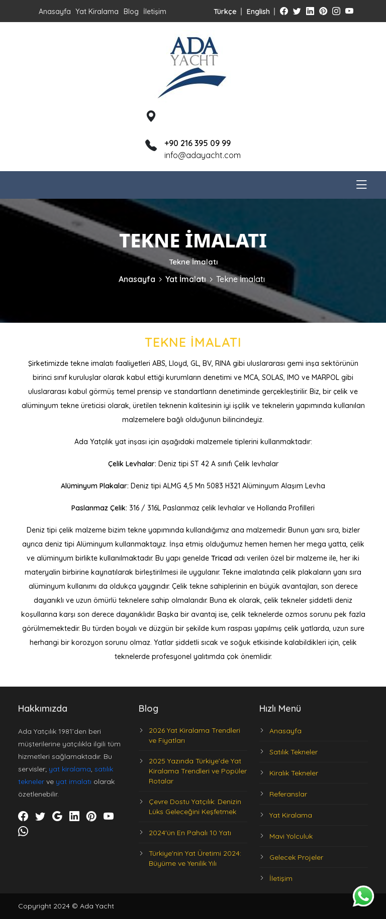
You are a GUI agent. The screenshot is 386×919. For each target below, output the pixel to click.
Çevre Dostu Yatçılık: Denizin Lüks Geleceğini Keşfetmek (195, 806)
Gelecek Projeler (296, 857)
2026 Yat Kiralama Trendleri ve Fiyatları (194, 735)
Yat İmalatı (185, 279)
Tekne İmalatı (240, 279)
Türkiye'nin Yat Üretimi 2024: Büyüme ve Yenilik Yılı (195, 858)
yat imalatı (73, 781)
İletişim (154, 11)
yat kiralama (70, 768)
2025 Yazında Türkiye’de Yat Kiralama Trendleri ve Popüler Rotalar (198, 770)
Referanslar (288, 794)
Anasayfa (55, 11)
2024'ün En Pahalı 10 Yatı (190, 832)
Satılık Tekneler (293, 751)
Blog (131, 11)
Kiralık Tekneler (293, 772)
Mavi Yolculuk (291, 836)
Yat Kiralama (97, 11)
